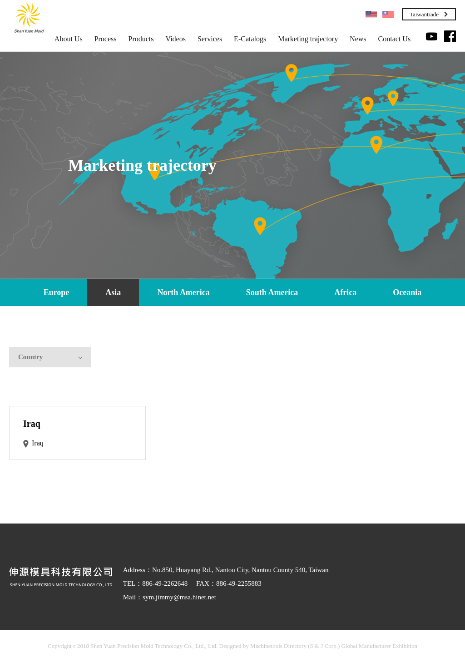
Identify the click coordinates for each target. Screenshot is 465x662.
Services (210, 39)
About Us (68, 39)
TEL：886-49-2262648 (155, 583)
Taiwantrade (429, 14)
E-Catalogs (250, 39)
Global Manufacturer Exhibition (379, 645)
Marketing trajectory (308, 39)
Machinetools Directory (278, 645)
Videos (176, 39)
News (358, 39)
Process (105, 39)
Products (141, 39)
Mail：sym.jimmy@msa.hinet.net (169, 597)
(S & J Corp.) (323, 645)
